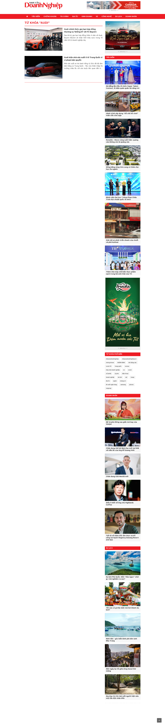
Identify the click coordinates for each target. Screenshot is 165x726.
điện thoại (125, 373)
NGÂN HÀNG (121, 362)
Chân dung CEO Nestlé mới (117, 476)
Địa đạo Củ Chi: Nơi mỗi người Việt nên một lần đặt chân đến (122, 697)
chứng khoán (110, 362)
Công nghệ (107, 16)
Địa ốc (75, 16)
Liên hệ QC (113, 10)
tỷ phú (117, 373)
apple (115, 381)
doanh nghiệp (110, 377)
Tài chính (64, 16)
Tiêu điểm (36, 16)
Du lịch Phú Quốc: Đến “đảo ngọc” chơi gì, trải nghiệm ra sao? (122, 578)
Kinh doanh (87, 16)
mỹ (126, 377)
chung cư (123, 381)
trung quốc (118, 366)
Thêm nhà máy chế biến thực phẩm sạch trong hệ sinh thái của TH (121, 273)
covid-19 (108, 366)
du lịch (120, 377)
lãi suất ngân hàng (111, 384)
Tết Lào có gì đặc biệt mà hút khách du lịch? (122, 609)
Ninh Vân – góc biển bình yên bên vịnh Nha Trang (121, 640)
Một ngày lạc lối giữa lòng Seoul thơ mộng (121, 670)
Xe (97, 16)
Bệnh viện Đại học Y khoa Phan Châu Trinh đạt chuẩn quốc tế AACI (121, 198)
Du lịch (118, 16)
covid (129, 370)
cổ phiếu (108, 373)
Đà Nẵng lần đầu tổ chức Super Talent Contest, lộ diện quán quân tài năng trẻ (122, 87)
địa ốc (108, 381)
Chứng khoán (49, 16)
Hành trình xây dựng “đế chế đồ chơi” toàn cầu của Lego (122, 114)
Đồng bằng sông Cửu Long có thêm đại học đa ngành (122, 168)
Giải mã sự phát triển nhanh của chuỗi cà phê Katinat (122, 241)
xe (124, 370)
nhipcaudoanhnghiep (112, 359)
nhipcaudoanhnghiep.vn (129, 359)
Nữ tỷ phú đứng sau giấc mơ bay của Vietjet (121, 423)
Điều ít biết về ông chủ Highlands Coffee (120, 504)
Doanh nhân (131, 16)
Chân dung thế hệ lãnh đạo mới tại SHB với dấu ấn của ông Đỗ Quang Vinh (122, 449)
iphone (131, 384)
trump (132, 377)
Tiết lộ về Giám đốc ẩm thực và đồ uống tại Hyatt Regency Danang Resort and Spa (122, 538)
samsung (123, 384)
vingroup (108, 388)
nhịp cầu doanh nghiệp (113, 370)
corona (127, 366)
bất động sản (132, 362)
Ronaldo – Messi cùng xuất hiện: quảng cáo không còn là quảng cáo (122, 141)
